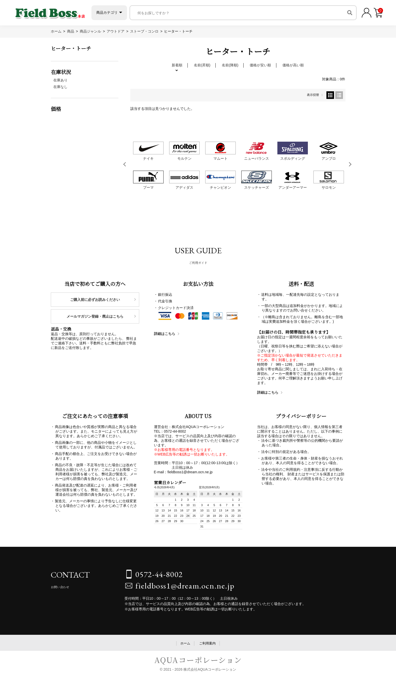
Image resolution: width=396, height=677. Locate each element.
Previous (125, 164)
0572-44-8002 (159, 574)
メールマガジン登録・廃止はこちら (95, 316)
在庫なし (60, 87)
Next (350, 164)
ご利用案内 (207, 643)
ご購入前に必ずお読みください (95, 300)
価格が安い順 (260, 65)
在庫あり (60, 80)
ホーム (185, 643)
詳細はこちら (164, 334)
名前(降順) (230, 65)
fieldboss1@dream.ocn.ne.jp (185, 585)
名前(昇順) (202, 65)
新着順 (177, 65)
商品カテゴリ (107, 12)
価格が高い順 (293, 65)
